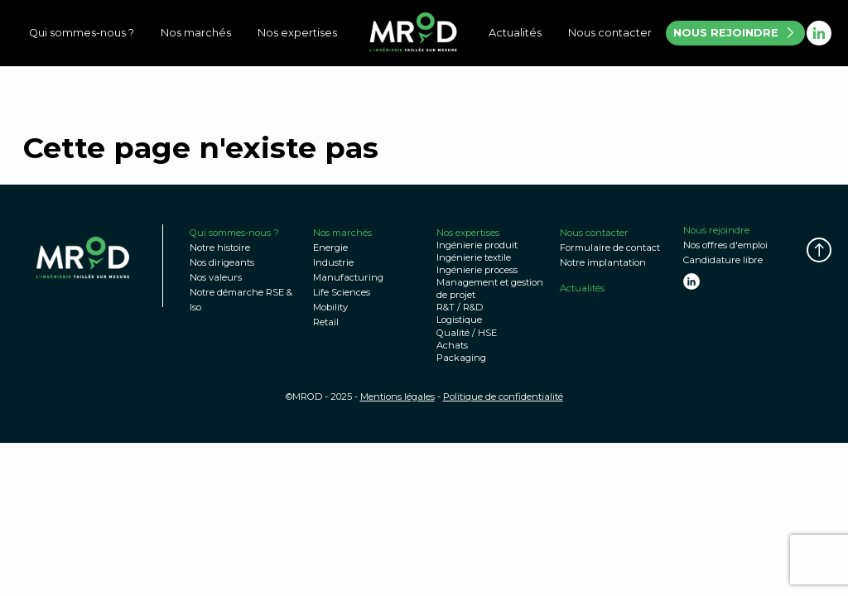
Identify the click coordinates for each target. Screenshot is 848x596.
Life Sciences (341, 292)
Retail (326, 322)
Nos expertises (297, 32)
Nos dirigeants (222, 262)
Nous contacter (610, 32)
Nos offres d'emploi (725, 245)
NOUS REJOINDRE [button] (734, 32)
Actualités (515, 32)
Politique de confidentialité (503, 396)
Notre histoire (220, 247)
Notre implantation (603, 262)
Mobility (330, 307)
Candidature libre (723, 260)
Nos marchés (196, 32)
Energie (330, 247)
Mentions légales (397, 396)
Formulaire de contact (610, 247)
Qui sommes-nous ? (81, 32)
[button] (819, 250)
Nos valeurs (216, 277)
